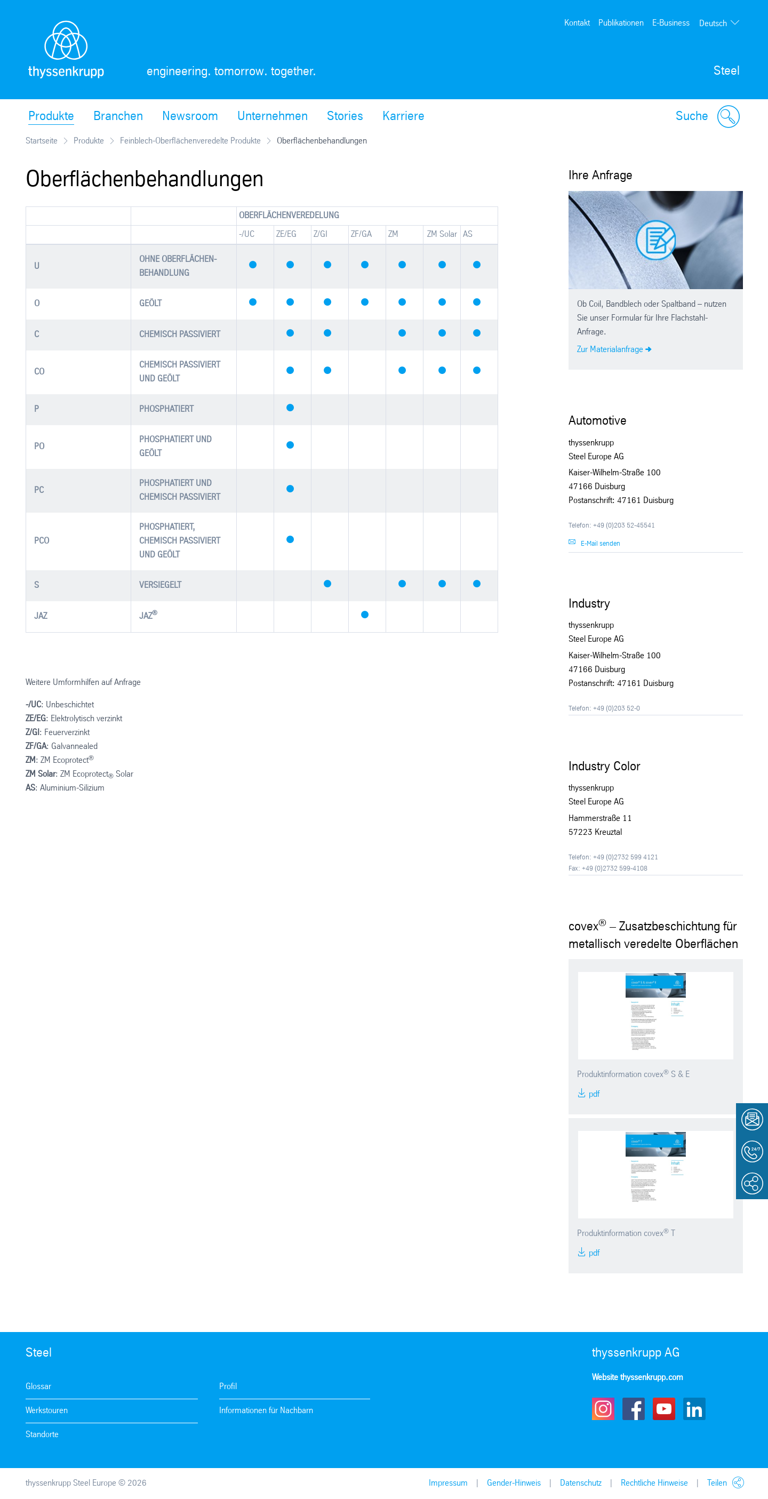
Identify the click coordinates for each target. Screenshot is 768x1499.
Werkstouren (47, 1411)
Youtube (664, 1409)
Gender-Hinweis (514, 1483)
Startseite (42, 141)
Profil (228, 1387)
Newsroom (190, 117)
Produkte (51, 117)
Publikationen (621, 23)
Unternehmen (272, 117)
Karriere (403, 117)
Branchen (118, 117)
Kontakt (577, 23)
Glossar (38, 1387)
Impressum (448, 1483)
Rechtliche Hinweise (654, 1483)
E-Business (671, 23)
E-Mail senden (600, 544)
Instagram (603, 1409)
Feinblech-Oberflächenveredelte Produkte (190, 141)
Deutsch (713, 24)
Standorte (42, 1435)
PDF (593, 1094)
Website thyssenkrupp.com (637, 1378)
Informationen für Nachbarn (266, 1411)
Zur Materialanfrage (610, 350)
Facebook (633, 1409)
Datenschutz (581, 1483)
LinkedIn (694, 1409)
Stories (345, 117)
